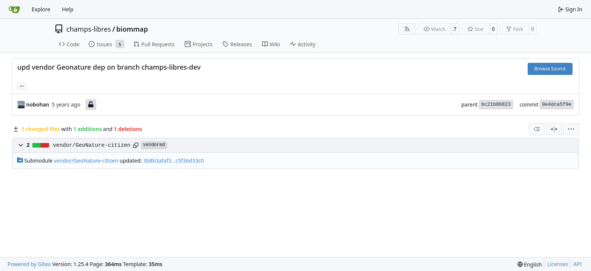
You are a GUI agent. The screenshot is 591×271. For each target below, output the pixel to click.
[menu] (571, 129)
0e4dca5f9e (556, 104)
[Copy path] (135, 145)
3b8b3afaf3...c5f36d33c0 (173, 160)
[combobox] (537, 129)
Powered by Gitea (29, 264)
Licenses (557, 264)
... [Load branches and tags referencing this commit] (22, 85)
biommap (132, 29)
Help (67, 9)
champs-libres (88, 29)
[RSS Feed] (407, 29)
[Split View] (554, 129)
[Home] (14, 9)
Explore (41, 9)
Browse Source (550, 68)
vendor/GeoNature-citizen (91, 145)
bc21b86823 (496, 104)
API (577, 264)
